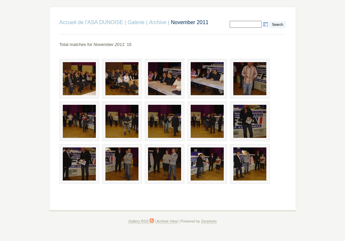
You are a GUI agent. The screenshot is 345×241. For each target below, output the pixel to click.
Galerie (136, 22)
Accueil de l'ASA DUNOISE (91, 22)
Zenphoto (209, 221)
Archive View (166, 221)
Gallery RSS (140, 221)
